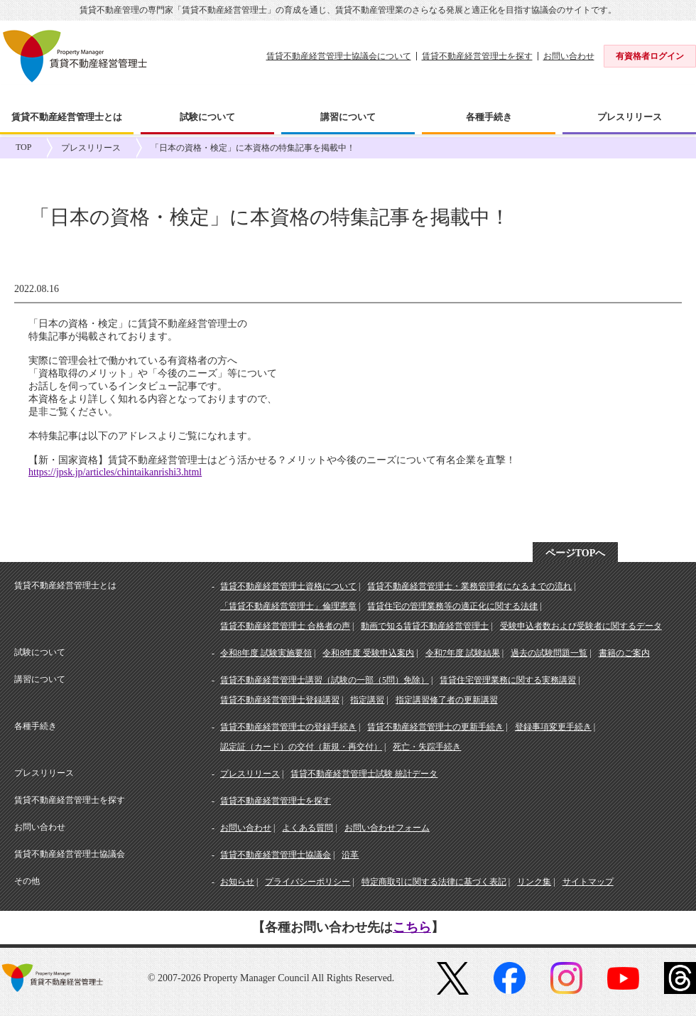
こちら (412, 927)
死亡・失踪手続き (427, 747)
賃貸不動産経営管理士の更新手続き (435, 727)
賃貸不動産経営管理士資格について (288, 586)
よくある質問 (307, 828)
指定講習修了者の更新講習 (447, 700)
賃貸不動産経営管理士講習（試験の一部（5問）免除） (324, 680)
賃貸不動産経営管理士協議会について (338, 56)
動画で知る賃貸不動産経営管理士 (425, 626)
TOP (23, 147)
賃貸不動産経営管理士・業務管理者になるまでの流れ (469, 586)
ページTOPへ (575, 553)
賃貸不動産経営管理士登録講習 (279, 700)
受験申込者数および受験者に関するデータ (581, 626)
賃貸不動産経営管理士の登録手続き (288, 727)
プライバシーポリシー (307, 882)
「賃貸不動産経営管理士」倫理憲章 (288, 606)
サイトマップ (588, 882)
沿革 (350, 855)
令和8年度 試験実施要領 (266, 653)
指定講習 (367, 700)
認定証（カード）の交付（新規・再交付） (301, 747)
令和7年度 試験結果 (462, 653)
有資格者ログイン (650, 56)
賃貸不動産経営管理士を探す (477, 56)
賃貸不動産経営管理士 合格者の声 (285, 626)
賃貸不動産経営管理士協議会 (275, 855)
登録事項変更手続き (553, 727)
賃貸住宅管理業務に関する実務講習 (508, 680)
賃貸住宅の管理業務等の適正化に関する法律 (452, 606)
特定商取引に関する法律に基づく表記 (433, 882)
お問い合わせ (568, 56)
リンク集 (534, 882)
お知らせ (237, 882)
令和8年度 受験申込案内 (368, 653)
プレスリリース (91, 148)
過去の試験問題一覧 (549, 653)
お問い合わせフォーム (387, 828)
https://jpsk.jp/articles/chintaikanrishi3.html (115, 472)
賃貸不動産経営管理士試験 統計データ (363, 774)
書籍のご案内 (624, 653)
